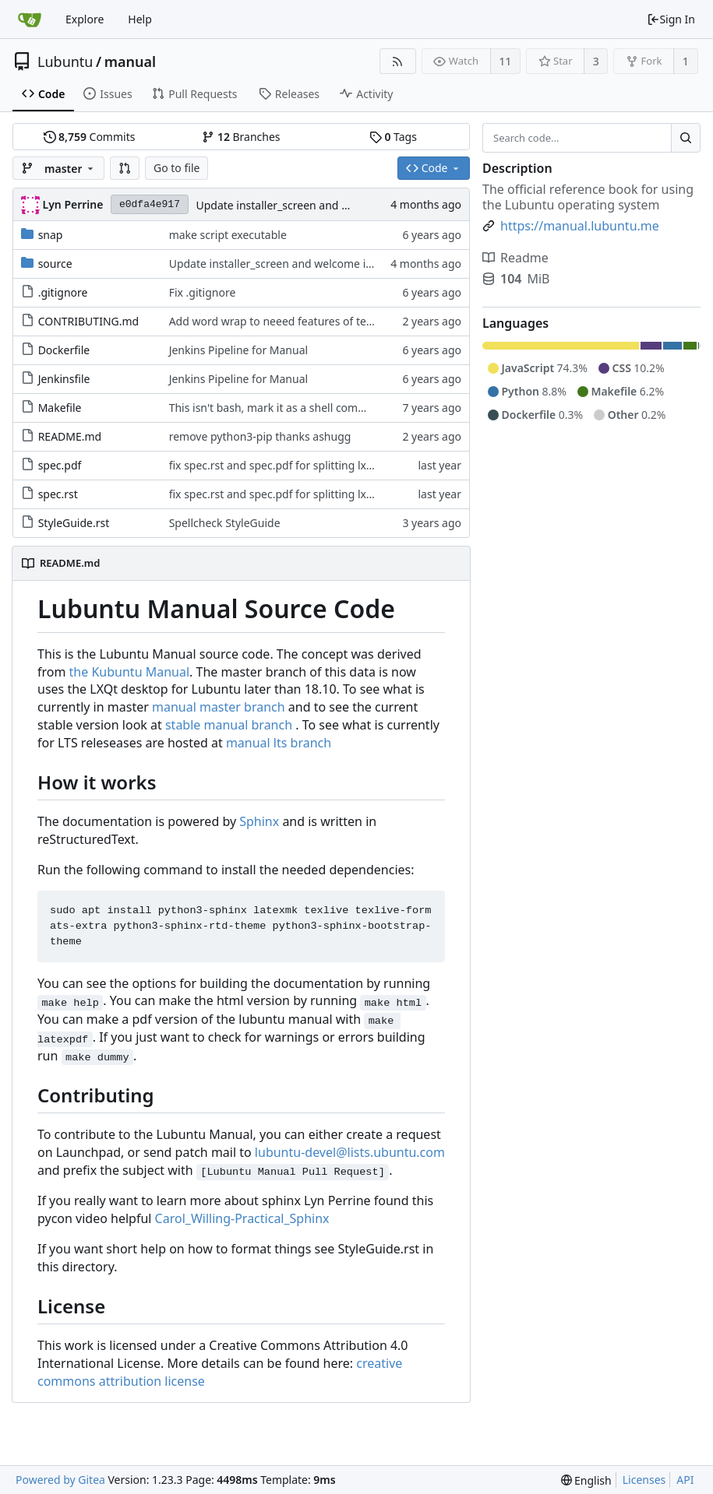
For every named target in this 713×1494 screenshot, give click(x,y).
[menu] (586, 1480)
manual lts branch (278, 742)
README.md (70, 436)
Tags (393, 136)
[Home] (29, 19)
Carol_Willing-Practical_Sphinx (242, 1218)
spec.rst (58, 494)
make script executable (228, 234)
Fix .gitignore (202, 292)
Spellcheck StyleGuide (225, 522)
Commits (90, 136)
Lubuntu (65, 61)
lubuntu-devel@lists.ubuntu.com (350, 1152)
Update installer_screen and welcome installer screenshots (345, 205)
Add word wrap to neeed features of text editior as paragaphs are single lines (366, 321)
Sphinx (259, 821)
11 (505, 61)
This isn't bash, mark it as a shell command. (279, 407)
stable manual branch (228, 724)
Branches (241, 136)
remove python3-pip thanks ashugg (260, 436)
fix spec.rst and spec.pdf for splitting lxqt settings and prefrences (334, 465)
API (685, 1479)
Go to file (176, 167)
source (55, 263)
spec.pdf (60, 465)
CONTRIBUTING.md (88, 321)
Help (140, 19)
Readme (515, 257)
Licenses (644, 1479)
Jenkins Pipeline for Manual (239, 350)
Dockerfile (64, 350)
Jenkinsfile (64, 378)
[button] (124, 168)
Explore (84, 19)
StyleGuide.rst (74, 522)
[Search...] (686, 138)
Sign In (671, 19)
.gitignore (63, 292)
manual (130, 61)
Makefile (60, 407)
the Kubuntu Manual (129, 671)
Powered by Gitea (60, 1479)
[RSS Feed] (397, 61)
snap (50, 234)
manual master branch (218, 706)
